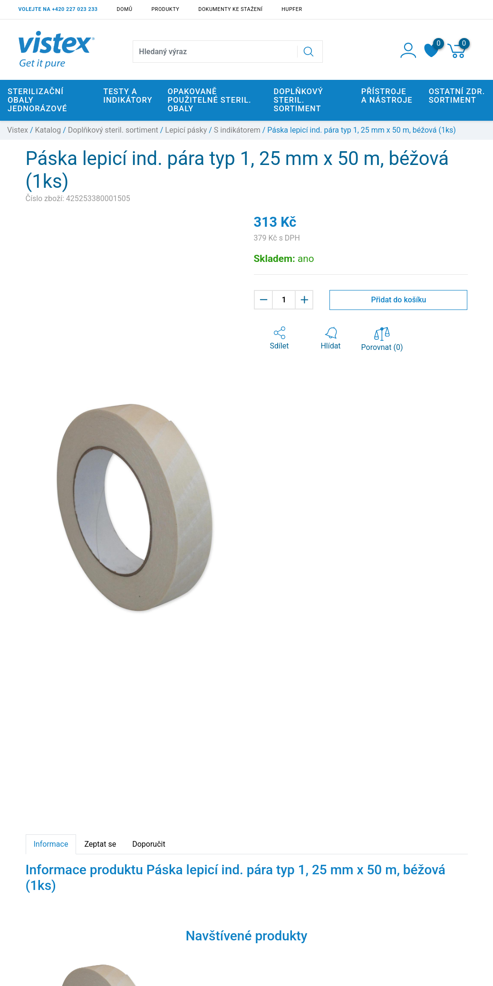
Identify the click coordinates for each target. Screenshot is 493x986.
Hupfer (291, 9)
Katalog (48, 130)
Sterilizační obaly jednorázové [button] (37, 100)
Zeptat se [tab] (100, 844)
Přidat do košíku (398, 299)
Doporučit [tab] (148, 844)
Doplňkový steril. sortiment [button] (298, 100)
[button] (279, 338)
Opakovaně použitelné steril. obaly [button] (209, 100)
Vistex (17, 130)
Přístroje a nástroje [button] (387, 96)
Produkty (165, 9)
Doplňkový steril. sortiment (113, 130)
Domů (125, 9)
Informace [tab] (51, 844)
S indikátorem (237, 130)
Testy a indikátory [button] (127, 96)
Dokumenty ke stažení (230, 9)
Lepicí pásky (186, 130)
